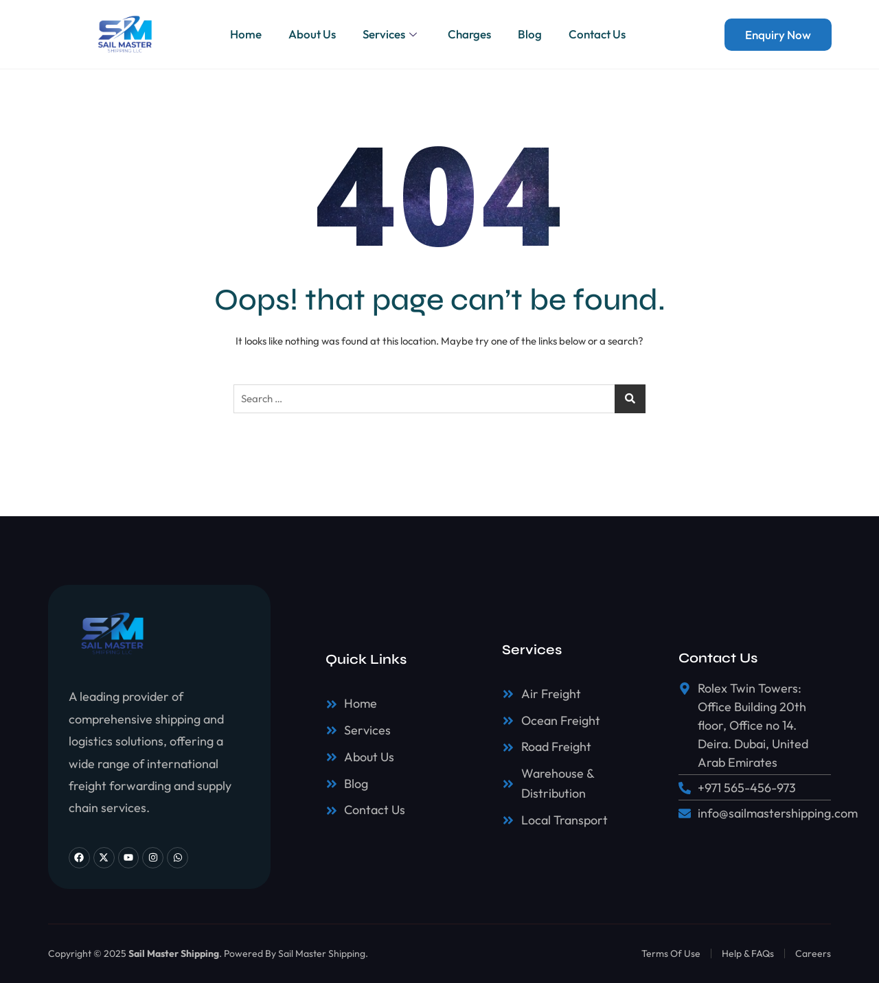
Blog (530, 34)
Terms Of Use (670, 953)
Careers (813, 953)
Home (244, 34)
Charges (469, 34)
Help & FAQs (748, 953)
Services (391, 34)
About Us (311, 34)
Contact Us (598, 34)
